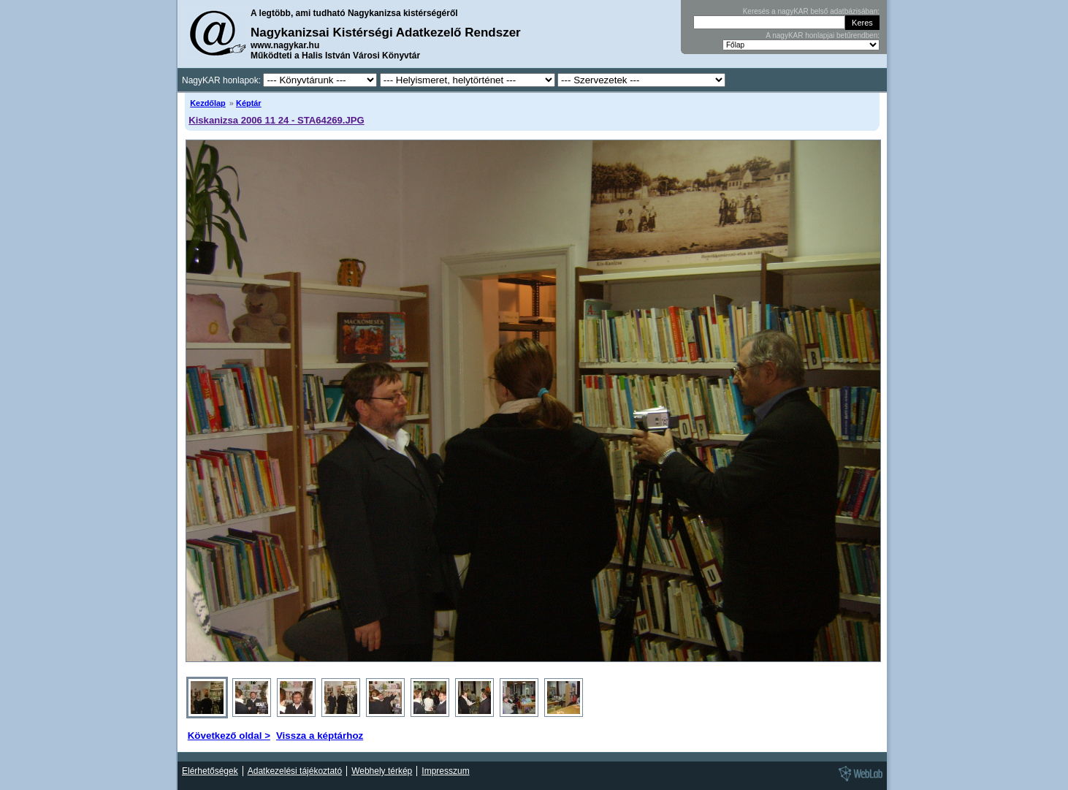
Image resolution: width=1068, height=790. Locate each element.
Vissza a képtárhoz (319, 735)
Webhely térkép (381, 771)
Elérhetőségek (210, 771)
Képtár (249, 103)
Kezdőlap (208, 103)
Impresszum (445, 771)
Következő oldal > (229, 735)
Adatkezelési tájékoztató (295, 771)
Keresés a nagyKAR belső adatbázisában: (811, 11)
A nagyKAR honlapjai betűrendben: (823, 35)
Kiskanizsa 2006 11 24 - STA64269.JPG (276, 120)
